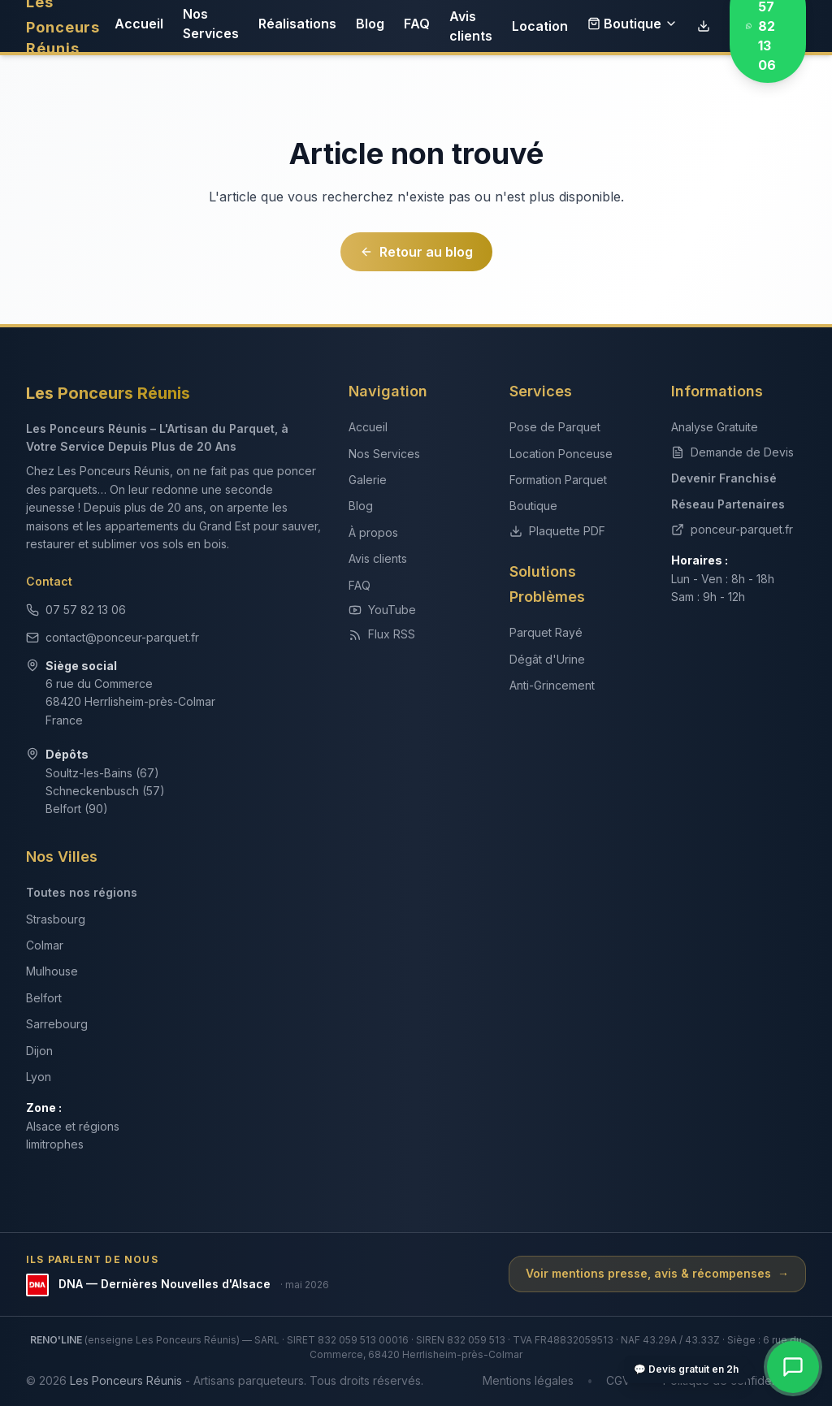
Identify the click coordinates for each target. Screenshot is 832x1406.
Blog (370, 23)
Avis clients (470, 26)
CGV (618, 1380)
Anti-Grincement (552, 685)
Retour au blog (416, 252)
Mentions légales (528, 1380)
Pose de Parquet (554, 427)
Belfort (44, 998)
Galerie (368, 480)
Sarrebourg (57, 1024)
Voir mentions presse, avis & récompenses (657, 1274)
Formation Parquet (558, 480)
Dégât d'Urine (547, 659)
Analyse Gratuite (714, 427)
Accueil (139, 23)
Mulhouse (52, 971)
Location (540, 26)
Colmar (44, 945)
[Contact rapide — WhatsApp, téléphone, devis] (793, 1367)
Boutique (632, 23)
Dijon (39, 1051)
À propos (373, 532)
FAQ (417, 23)
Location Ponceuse (561, 454)
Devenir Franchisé (724, 478)
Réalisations (297, 23)
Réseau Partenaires (728, 504)
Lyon (38, 1077)
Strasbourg (55, 919)
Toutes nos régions (81, 892)
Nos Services (211, 23)
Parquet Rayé (546, 632)
